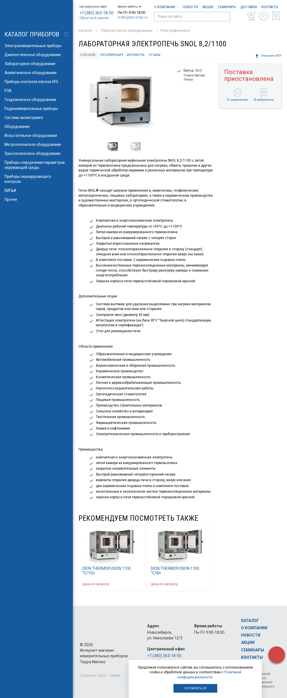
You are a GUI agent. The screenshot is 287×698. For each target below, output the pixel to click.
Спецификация (111, 55)
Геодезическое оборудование (36, 99)
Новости (190, 7)
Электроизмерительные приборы (36, 45)
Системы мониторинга (36, 117)
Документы (135, 55)
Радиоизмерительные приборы (36, 108)
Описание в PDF (268, 56)
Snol (198, 70)
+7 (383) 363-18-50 (96, 13)
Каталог (250, 620)
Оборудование (36, 126)
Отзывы (155, 55)
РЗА (36, 90)
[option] (125, 100)
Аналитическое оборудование (36, 72)
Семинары (227, 7)
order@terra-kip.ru (133, 17)
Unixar (115, 676)
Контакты (269, 7)
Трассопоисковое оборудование (36, 153)
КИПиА (36, 190)
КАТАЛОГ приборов (31, 34)
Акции (207, 7)
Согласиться (195, 688)
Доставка (248, 7)
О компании (166, 7)
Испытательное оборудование (36, 135)
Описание (88, 55)
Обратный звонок (94, 18)
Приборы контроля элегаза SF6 (36, 81)
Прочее (36, 199)
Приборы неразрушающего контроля (36, 179)
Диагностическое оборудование (36, 54)
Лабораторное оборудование (36, 63)
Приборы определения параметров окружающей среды (36, 165)
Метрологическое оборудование (36, 144)
